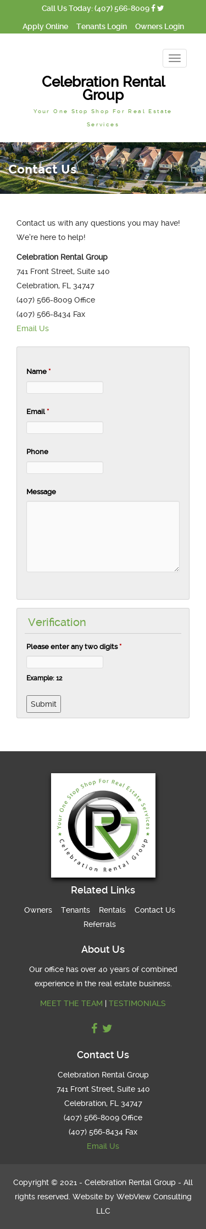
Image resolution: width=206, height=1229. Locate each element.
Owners (38, 910)
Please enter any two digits (73, 647)
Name (38, 371)
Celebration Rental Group (103, 100)
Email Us (32, 328)
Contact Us (155, 910)
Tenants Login (101, 26)
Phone (37, 452)
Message (41, 492)
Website (88, 1196)
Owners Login (159, 26)
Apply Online (45, 26)
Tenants (75, 910)
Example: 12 (44, 678)
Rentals (112, 910)
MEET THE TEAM (71, 1003)
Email (37, 411)
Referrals (99, 924)
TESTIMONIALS (137, 1003)
